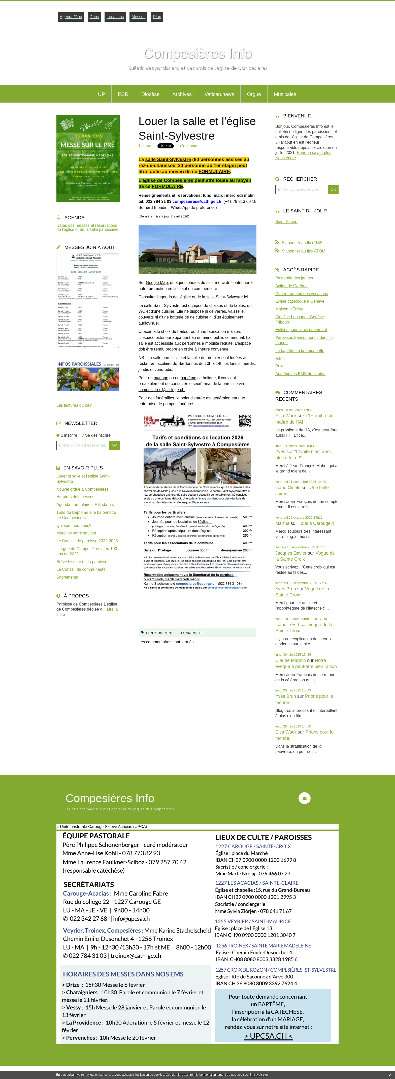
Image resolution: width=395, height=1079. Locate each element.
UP (101, 94)
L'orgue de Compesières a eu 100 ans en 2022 (86, 551)
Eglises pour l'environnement (301, 330)
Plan (157, 17)
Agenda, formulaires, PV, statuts (85, 504)
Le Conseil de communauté (81, 569)
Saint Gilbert (286, 221)
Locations (115, 17)
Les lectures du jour (74, 405)
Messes (138, 17)
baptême (188, 378)
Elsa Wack (286, 415)
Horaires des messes (75, 497)
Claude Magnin (290, 660)
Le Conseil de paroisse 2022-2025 (87, 541)
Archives (182, 94)
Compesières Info (197, 53)
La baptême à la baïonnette (299, 350)
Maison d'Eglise (289, 309)
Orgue (254, 94)
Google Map (157, 282)
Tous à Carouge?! (316, 523)
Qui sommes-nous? (73, 525)
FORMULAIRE (214, 171)
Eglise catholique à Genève (299, 301)
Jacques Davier (291, 553)
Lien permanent (157, 633)
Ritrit (279, 358)
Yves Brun (285, 588)
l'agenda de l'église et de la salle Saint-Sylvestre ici (202, 297)
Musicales (285, 94)
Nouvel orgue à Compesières (82, 489)
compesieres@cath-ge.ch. (162, 390)
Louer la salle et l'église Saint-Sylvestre (83, 479)
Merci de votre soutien (76, 533)
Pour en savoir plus (314, 152)
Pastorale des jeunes (294, 278)
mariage (161, 378)
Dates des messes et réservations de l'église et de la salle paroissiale (87, 227)
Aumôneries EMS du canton (300, 374)
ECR (123, 94)
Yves (280, 451)
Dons (94, 17)
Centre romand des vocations (301, 294)
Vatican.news (219, 94)
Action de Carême (291, 286)
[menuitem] (101, 94)
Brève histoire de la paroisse (81, 562)
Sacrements (67, 577)
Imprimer (189, 146)
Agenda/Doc (71, 17)
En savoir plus (258, 1074)
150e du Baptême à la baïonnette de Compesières (86, 515)
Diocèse (150, 94)
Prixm (280, 366)
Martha (282, 523)
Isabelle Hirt (287, 624)
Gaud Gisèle (288, 487)
